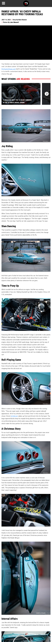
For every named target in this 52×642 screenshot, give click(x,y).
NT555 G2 (14, 416)
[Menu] (3, 3)
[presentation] (46, 94)
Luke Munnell (14, 22)
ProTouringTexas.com (8, 69)
